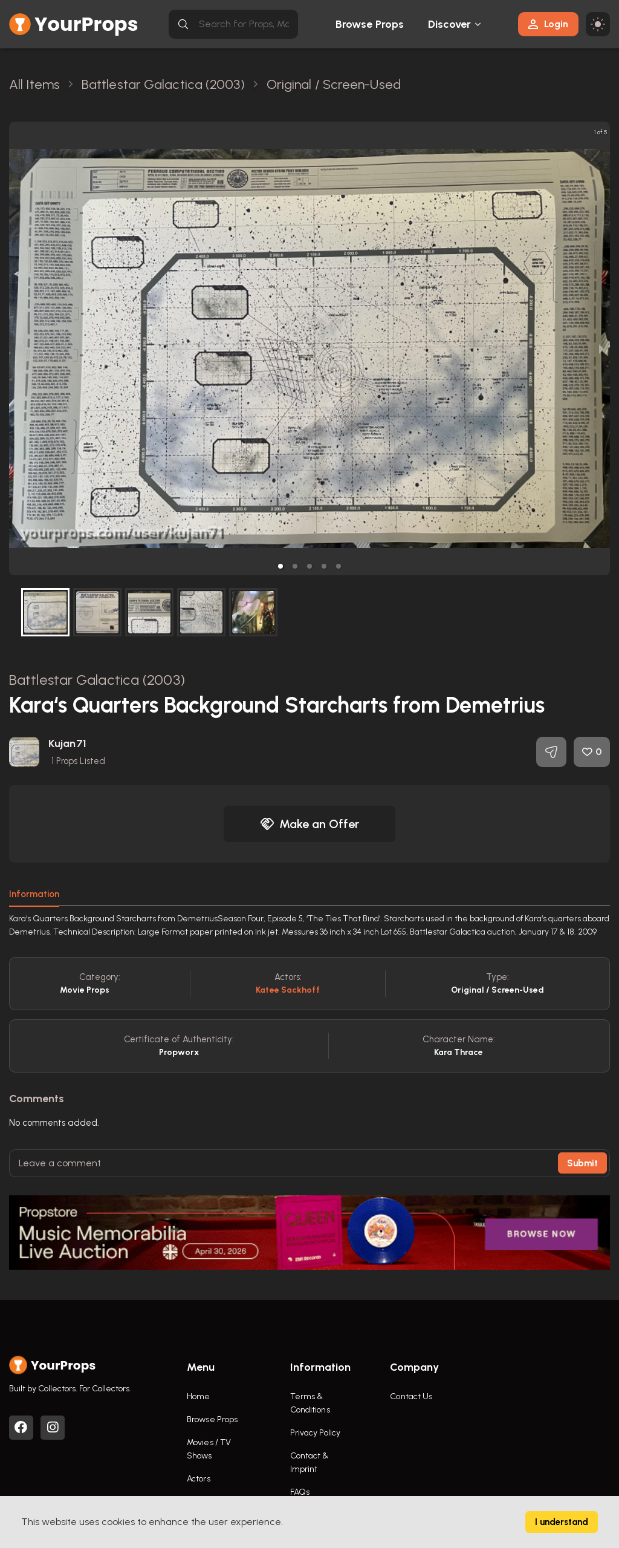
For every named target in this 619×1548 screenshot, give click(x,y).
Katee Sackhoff (287, 990)
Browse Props (369, 24)
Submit (582, 1163)
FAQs (300, 1492)
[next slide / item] (601, 348)
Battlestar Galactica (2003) (97, 679)
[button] (280, 566)
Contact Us (411, 1396)
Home (198, 1396)
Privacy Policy (315, 1433)
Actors (198, 1479)
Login (548, 24)
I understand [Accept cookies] (561, 1522)
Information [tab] (34, 894)
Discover (450, 24)
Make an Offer (309, 824)
